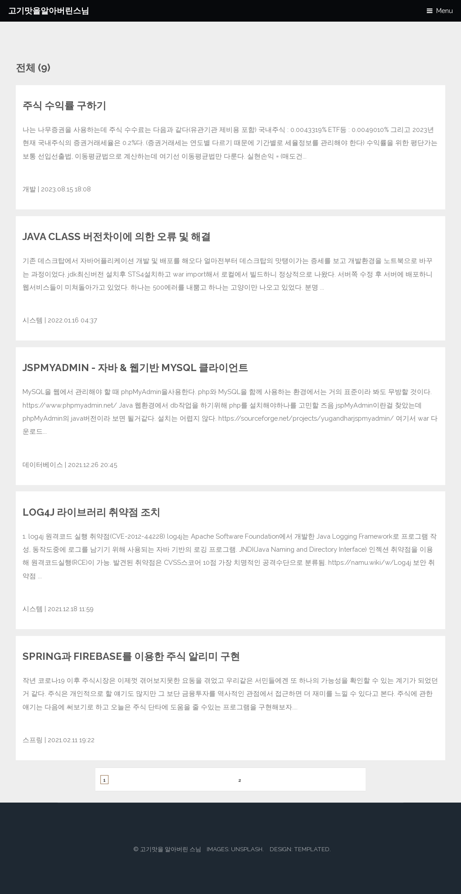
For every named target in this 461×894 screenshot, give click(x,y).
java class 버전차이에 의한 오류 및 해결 (117, 236)
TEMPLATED (312, 849)
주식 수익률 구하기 (64, 105)
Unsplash (246, 849)
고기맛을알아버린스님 (48, 10)
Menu (444, 10)
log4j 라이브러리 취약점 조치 (91, 512)
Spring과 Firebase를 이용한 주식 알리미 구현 (131, 656)
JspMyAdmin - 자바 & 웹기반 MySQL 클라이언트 (135, 367)
